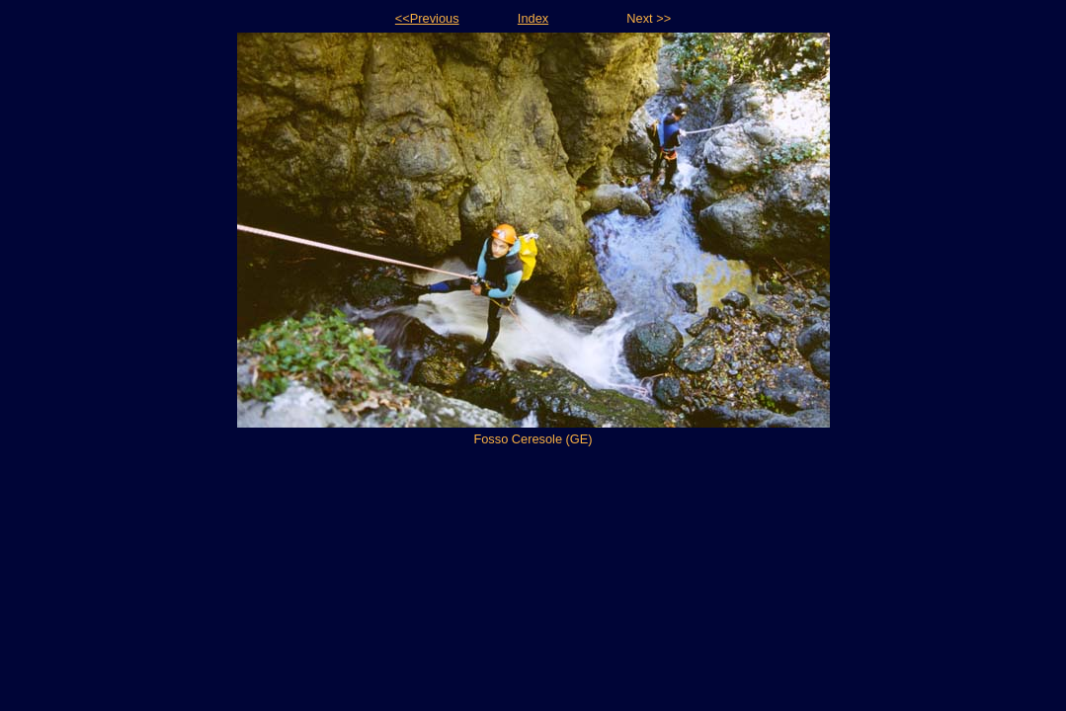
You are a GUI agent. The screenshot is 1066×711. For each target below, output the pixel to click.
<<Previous (427, 18)
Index (533, 18)
